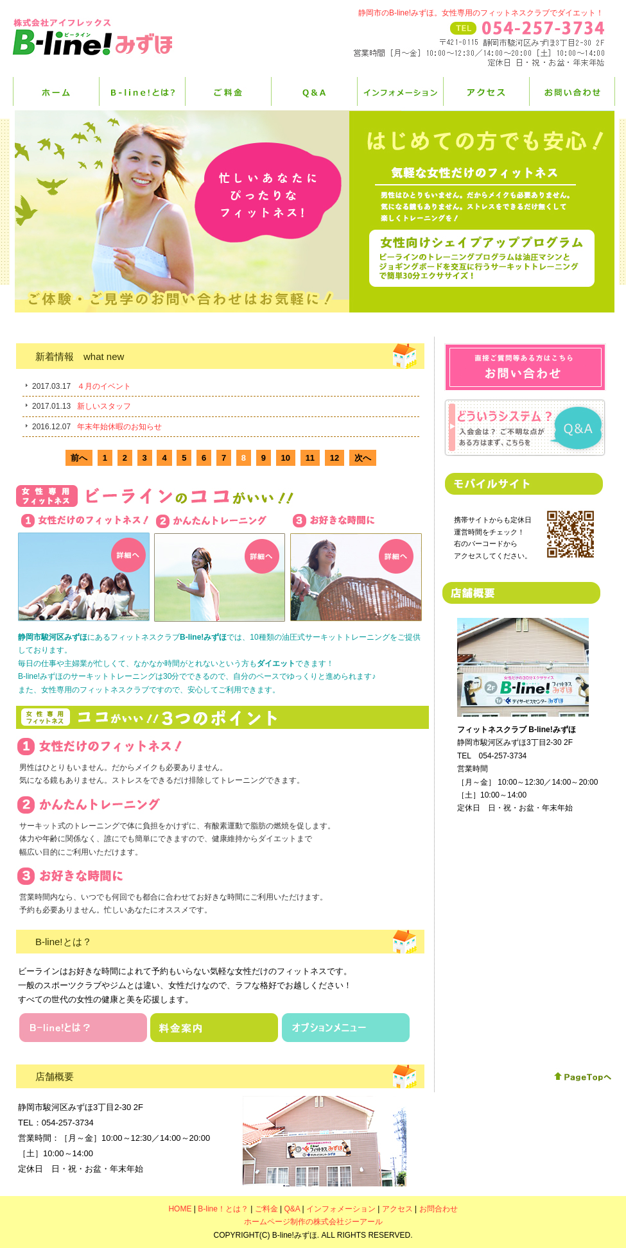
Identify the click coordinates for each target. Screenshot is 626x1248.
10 (285, 458)
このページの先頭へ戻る (582, 1077)
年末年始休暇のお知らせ (119, 426)
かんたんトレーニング (219, 568)
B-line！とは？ (142, 91)
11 (310, 458)
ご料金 (228, 91)
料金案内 (214, 1027)
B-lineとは (83, 1027)
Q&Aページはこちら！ (524, 428)
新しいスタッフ (104, 406)
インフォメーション (400, 91)
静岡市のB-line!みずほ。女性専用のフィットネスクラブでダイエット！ (481, 12)
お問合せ (572, 91)
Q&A (314, 91)
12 (334, 458)
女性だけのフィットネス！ (83, 566)
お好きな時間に (356, 566)
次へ (362, 458)
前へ (79, 458)
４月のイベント (104, 386)
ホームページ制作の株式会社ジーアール (313, 1221)
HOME (56, 91)
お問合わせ (525, 367)
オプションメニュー (346, 1027)
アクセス (486, 91)
